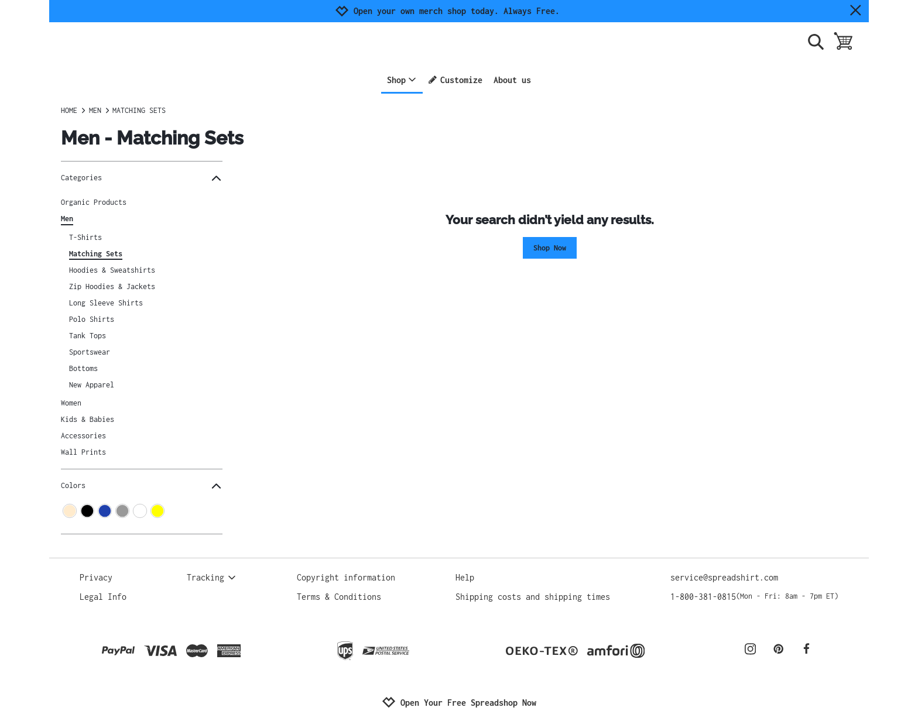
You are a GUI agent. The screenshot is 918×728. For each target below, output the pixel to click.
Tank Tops (87, 335)
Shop (402, 80)
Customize (455, 80)
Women (71, 403)
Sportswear (89, 352)
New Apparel (91, 384)
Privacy (96, 577)
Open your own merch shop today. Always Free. (457, 11)
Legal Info (103, 597)
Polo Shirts (91, 319)
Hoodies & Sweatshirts (112, 270)
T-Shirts (85, 237)
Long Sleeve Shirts (106, 302)
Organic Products (93, 202)
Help (464, 577)
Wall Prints (83, 452)
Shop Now (549, 247)
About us (512, 80)
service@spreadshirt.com (724, 577)
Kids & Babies (87, 419)
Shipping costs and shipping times (532, 597)
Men (67, 218)
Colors (141, 486)
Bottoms (83, 368)
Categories (141, 178)
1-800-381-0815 (754, 597)
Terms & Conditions (339, 597)
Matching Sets (95, 253)
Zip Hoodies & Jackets (112, 286)
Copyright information (346, 577)
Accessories (83, 435)
